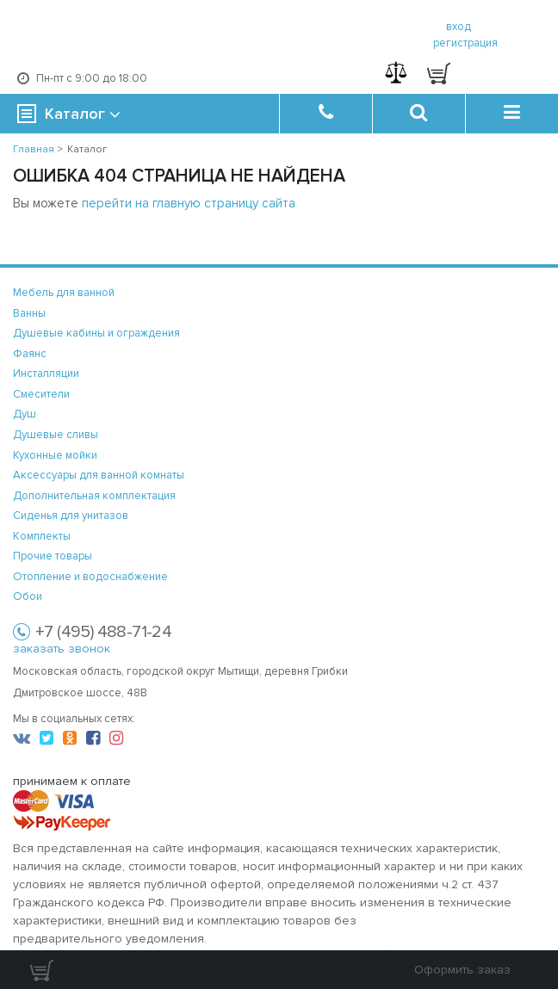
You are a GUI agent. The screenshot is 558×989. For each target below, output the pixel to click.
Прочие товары (52, 556)
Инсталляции (46, 373)
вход (458, 27)
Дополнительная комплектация (94, 496)
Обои (27, 596)
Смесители (41, 394)
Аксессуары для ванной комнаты (98, 475)
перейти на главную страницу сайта (188, 203)
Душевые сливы (55, 435)
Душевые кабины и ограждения (96, 333)
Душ (24, 414)
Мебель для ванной (64, 293)
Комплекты (42, 536)
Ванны (29, 313)
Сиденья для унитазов (70, 515)
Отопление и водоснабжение (90, 577)
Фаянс (29, 354)
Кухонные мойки (55, 455)
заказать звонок (61, 648)
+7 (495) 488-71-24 (103, 632)
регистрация (465, 43)
